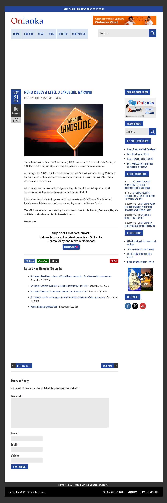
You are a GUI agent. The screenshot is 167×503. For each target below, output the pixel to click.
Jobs (51, 34)
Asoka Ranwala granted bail (44, 306)
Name (14, 433)
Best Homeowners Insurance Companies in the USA (140, 165)
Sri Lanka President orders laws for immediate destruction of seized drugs (138, 184)
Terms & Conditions (150, 491)
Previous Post (23, 365)
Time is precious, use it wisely (140, 249)
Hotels (63, 34)
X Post (54, 261)
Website (15, 455)
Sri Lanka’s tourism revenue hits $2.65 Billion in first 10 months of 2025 (140, 195)
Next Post (107, 365)
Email (14, 444)
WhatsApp (42, 261)
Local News (16, 119)
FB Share (30, 261)
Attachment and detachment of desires (141, 242)
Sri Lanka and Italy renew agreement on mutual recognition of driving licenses (68, 297)
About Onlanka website (114, 491)
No (16, 108)
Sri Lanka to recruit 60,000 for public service (140, 224)
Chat (41, 34)
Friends (28, 34)
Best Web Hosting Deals (138, 154)
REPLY (114, 261)
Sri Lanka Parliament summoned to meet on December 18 (58, 291)
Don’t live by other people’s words (139, 255)
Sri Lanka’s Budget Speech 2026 (138, 216)
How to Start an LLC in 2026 (140, 158)
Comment (16, 113)
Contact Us (133, 491)
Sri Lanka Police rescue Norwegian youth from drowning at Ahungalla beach (140, 207)
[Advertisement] (83, 64)
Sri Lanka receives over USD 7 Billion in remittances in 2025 (59, 285)
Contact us (78, 34)
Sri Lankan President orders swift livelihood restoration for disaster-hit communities (71, 276)
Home (16, 34)
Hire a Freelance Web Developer (141, 149)
